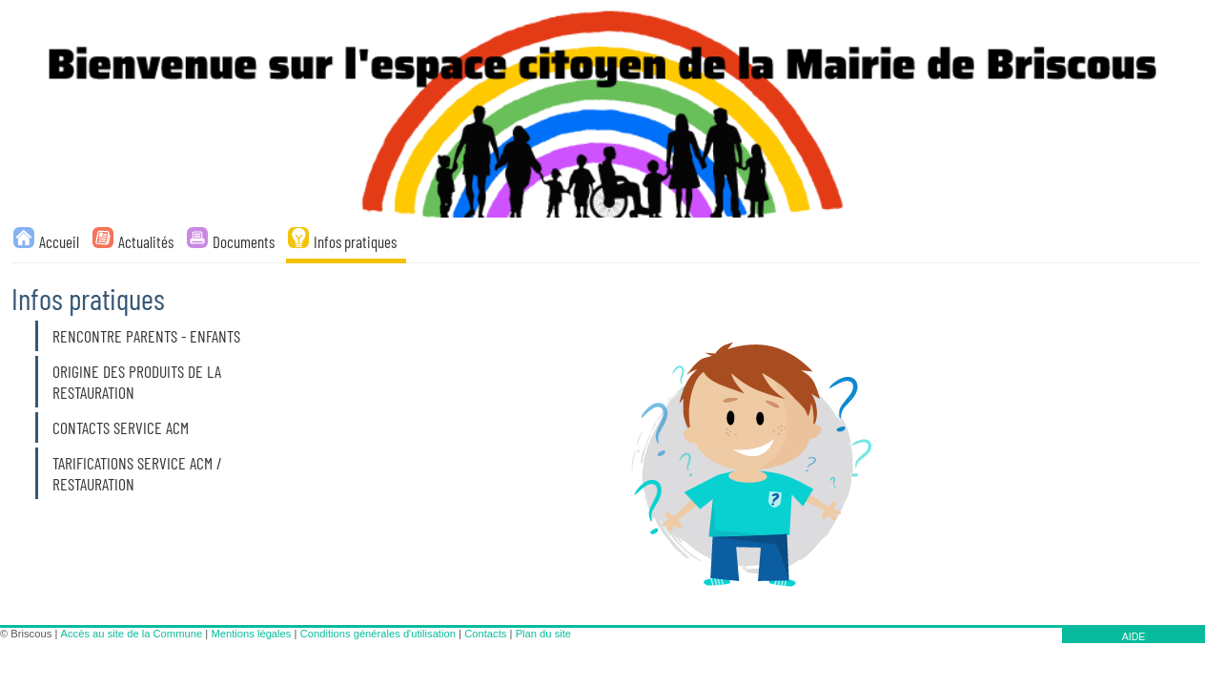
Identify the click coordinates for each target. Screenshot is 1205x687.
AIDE (1134, 636)
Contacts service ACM (120, 427)
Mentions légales (251, 633)
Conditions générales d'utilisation (378, 633)
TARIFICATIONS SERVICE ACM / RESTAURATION (137, 473)
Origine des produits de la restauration (136, 382)
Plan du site (543, 633)
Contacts (485, 633)
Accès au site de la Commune (132, 633)
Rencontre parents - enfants (146, 335)
